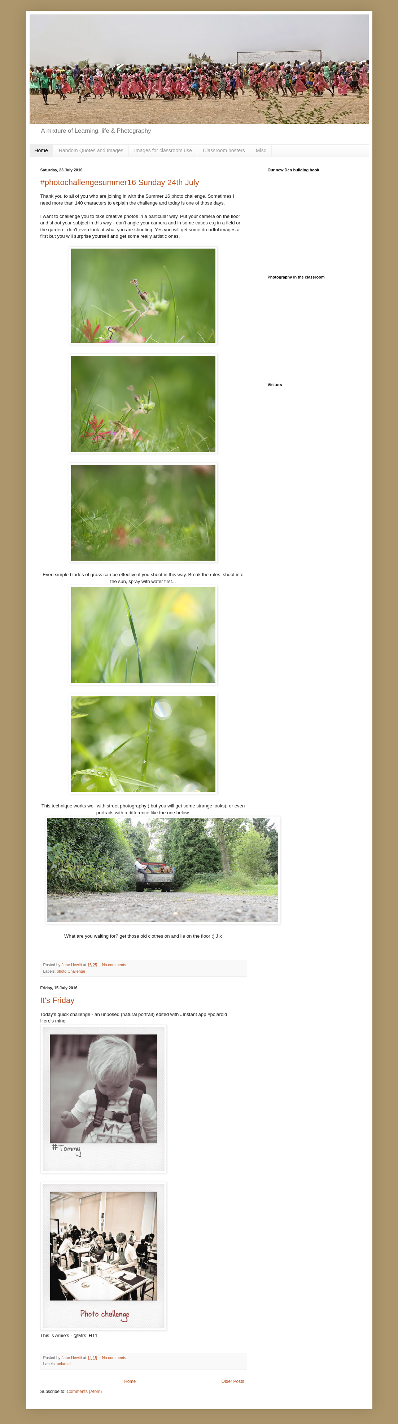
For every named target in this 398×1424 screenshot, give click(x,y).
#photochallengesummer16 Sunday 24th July (119, 182)
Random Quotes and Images (91, 150)
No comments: (115, 965)
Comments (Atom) (84, 1391)
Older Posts (233, 1381)
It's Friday (57, 1000)
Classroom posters (224, 150)
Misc (261, 150)
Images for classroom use (163, 150)
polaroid (63, 1364)
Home (41, 150)
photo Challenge (71, 971)
